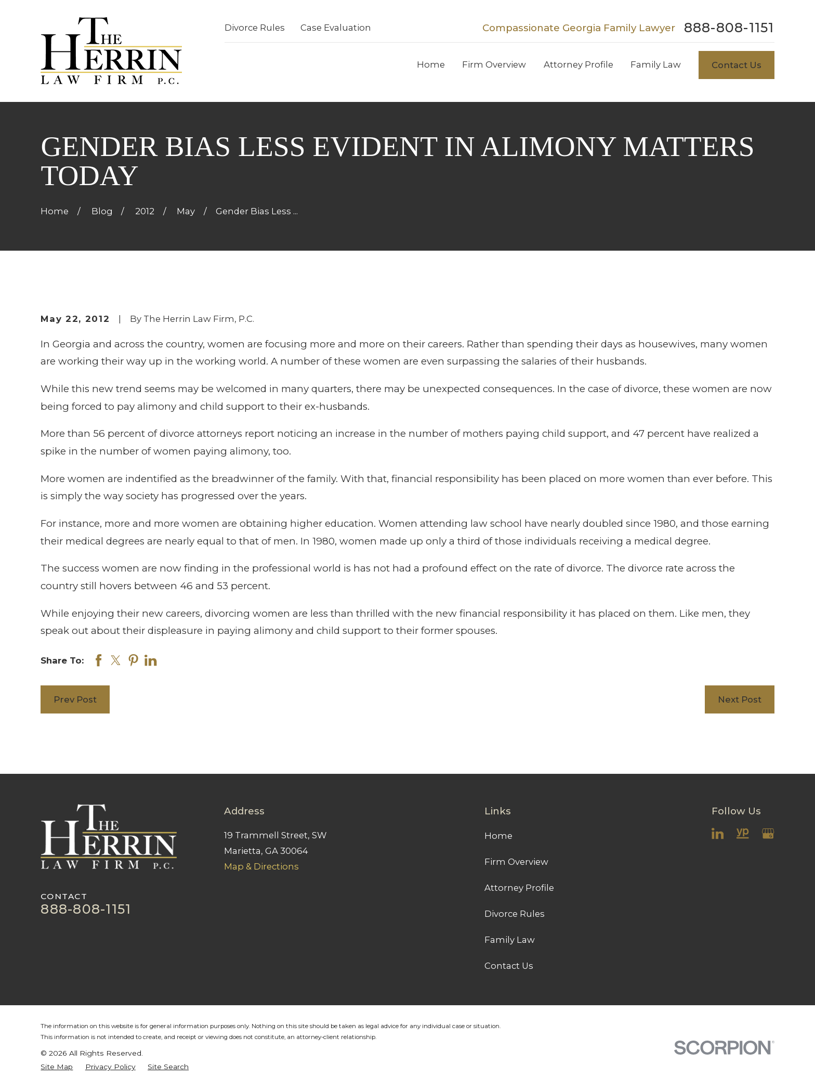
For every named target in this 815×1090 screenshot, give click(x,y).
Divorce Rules (255, 27)
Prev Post (75, 699)
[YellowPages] (742, 833)
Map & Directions (261, 866)
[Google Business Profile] (768, 833)
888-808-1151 (729, 27)
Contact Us (736, 65)
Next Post (739, 699)
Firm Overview (516, 862)
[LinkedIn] (718, 833)
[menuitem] (57, 1067)
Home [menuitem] (431, 64)
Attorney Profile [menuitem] (578, 64)
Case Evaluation (335, 27)
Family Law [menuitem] (655, 64)
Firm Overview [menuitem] (494, 64)
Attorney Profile (519, 888)
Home (498, 836)
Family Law (509, 940)
